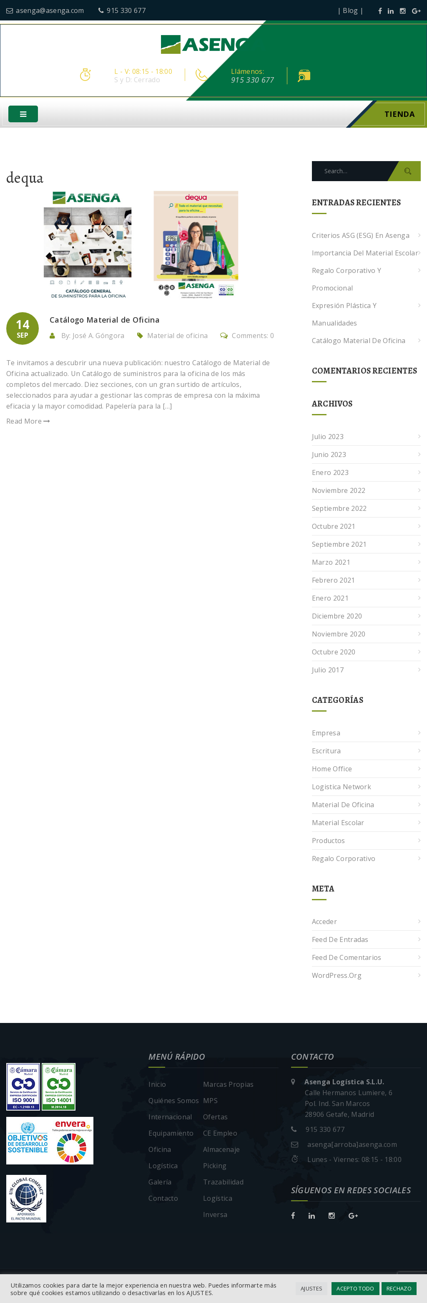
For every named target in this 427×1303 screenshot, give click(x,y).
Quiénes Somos (173, 1101)
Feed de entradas (340, 940)
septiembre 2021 (339, 545)
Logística (163, 1166)
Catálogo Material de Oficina (359, 341)
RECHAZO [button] (399, 1288)
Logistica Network (341, 787)
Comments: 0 (247, 336)
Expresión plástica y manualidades (344, 315)
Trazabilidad (223, 1182)
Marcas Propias (228, 1085)
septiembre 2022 (339, 509)
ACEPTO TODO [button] (355, 1288)
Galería (159, 1182)
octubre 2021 (334, 527)
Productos (328, 841)
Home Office (332, 769)
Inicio (157, 1085)
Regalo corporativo (344, 859)
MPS (210, 1101)
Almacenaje (221, 1150)
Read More (28, 422)
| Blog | (350, 10)
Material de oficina (177, 336)
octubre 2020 (334, 652)
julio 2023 (328, 437)
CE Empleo (220, 1134)
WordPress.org (337, 976)
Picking (214, 1166)
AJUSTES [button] (311, 1288)
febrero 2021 (333, 581)
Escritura (326, 751)
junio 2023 (329, 455)
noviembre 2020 (338, 634)
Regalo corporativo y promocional (346, 280)
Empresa (326, 733)
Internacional (170, 1117)
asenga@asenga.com (45, 10)
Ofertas (215, 1117)
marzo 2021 (331, 563)
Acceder (324, 922)
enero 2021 (330, 599)
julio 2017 (328, 670)
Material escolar (338, 823)
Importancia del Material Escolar (365, 253)
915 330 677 (122, 10)
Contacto (163, 1199)
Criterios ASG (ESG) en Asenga (360, 236)
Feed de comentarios (347, 958)
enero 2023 (330, 473)
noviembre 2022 (338, 491)
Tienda (399, 115)
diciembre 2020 (337, 616)
